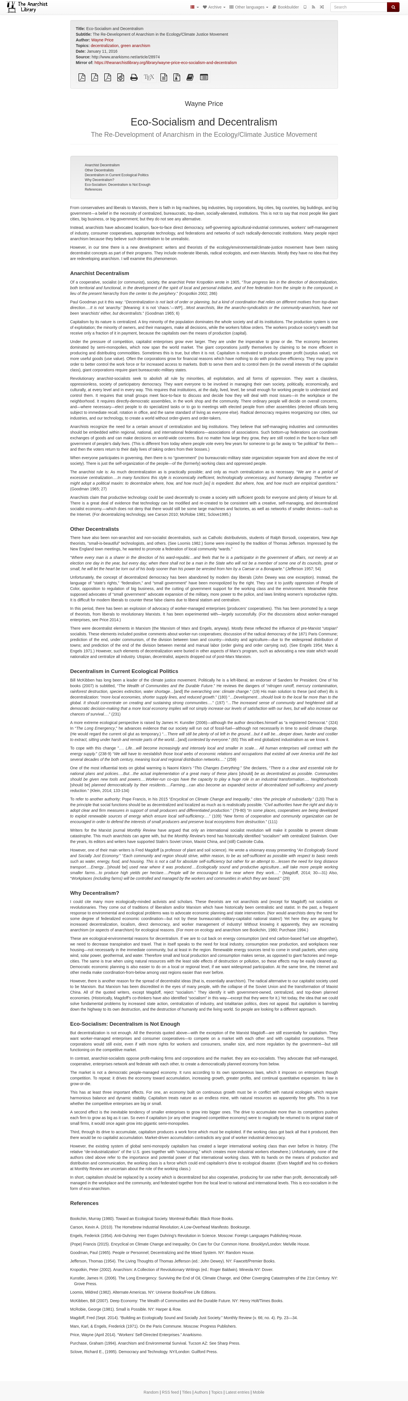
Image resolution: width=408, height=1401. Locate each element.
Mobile (258, 1392)
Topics (216, 1392)
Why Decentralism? (99, 180)
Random (151, 1392)
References (93, 189)
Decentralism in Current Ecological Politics (116, 175)
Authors (201, 1392)
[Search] (358, 7)
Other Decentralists (99, 170)
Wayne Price (102, 40)
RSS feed (170, 1392)
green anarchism (135, 45)
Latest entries (237, 1392)
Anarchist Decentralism (102, 165)
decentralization (104, 45)
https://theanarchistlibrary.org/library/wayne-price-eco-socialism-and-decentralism (166, 62)
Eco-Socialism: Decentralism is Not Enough (117, 185)
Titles (186, 1392)
